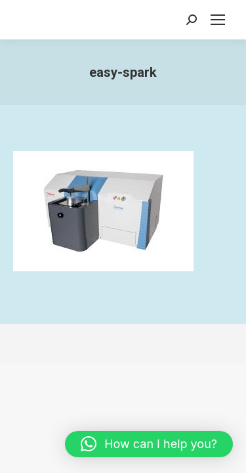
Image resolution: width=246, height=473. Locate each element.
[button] (149, 444)
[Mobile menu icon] (218, 20)
